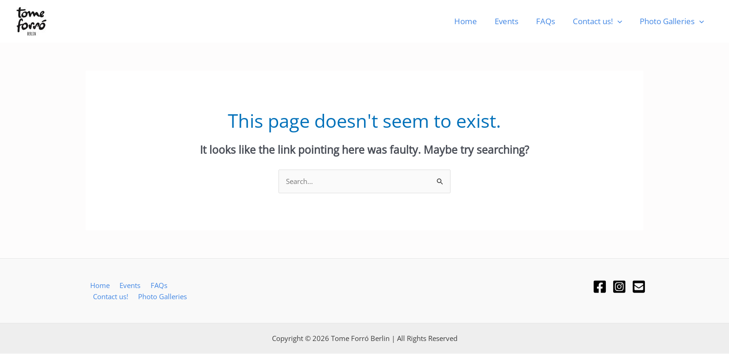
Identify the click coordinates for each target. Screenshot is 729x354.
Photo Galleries (673, 21)
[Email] (639, 287)
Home (474, 21)
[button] (620, 21)
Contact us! (600, 21)
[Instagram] (619, 287)
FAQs (550, 21)
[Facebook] (600, 287)
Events (513, 21)
